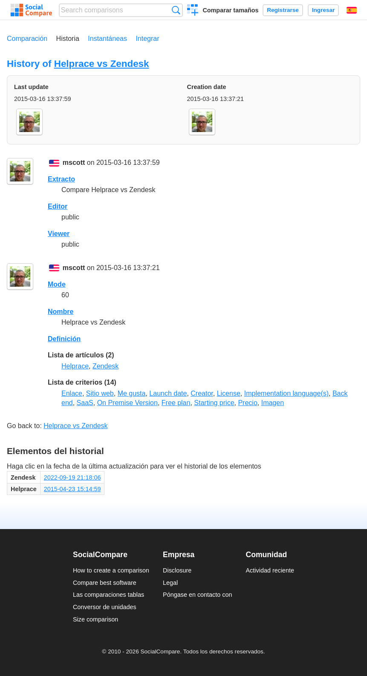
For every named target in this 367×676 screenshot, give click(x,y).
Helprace (75, 366)
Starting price (214, 402)
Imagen (272, 402)
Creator (202, 393)
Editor (57, 206)
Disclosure (177, 570)
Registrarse (283, 10)
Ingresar (323, 10)
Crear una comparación (193, 11)
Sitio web (100, 393)
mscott (74, 162)
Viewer (58, 233)
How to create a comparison (111, 570)
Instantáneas (107, 38)
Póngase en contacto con (197, 594)
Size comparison (95, 619)
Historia (67, 38)
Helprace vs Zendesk (101, 63)
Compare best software (104, 582)
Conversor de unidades (104, 607)
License (228, 393)
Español (352, 10)
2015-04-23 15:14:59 (72, 489)
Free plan (176, 402)
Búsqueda (176, 10)
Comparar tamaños (230, 10)
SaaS (85, 402)
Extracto (61, 179)
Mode (57, 284)
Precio (247, 402)
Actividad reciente (270, 570)
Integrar (147, 38)
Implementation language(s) (286, 393)
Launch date (168, 393)
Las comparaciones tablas (108, 594)
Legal (170, 582)
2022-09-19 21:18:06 (72, 477)
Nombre (60, 311)
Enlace (71, 393)
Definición (64, 338)
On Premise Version (127, 402)
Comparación (27, 38)
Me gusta (132, 393)
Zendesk (105, 366)
